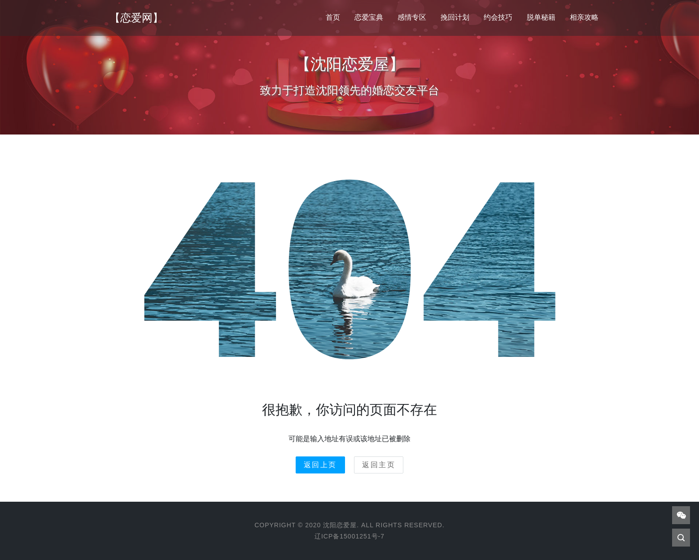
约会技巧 (498, 17)
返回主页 (378, 465)
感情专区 (412, 17)
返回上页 (320, 465)
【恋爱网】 (136, 18)
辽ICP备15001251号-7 (349, 536)
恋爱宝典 (368, 17)
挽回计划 (455, 17)
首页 (333, 17)
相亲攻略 (584, 17)
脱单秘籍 (541, 17)
